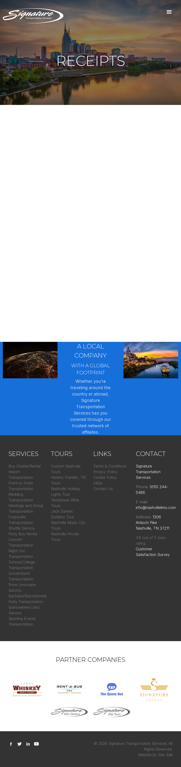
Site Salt (165, 754)
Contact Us (103, 488)
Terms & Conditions (110, 466)
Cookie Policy (105, 477)
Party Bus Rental (22, 533)
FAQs (98, 483)
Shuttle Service (21, 528)
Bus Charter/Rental (24, 466)
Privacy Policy (105, 471)
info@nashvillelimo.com (156, 507)
